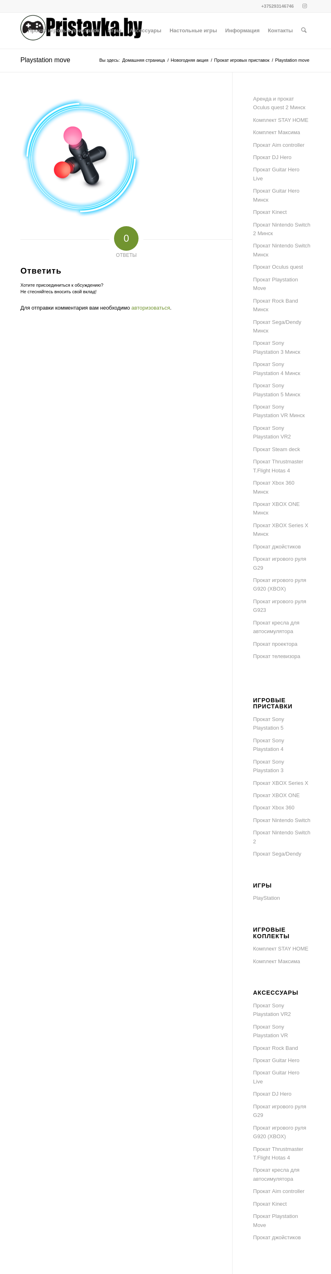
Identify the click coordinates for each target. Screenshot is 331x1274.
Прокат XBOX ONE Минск (276, 508)
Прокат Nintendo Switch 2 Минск (281, 229)
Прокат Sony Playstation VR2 (272, 432)
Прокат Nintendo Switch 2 (281, 836)
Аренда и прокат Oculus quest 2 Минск (279, 103)
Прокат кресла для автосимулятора (276, 627)
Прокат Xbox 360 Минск (273, 487)
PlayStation (266, 898)
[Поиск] (304, 31)
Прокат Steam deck (276, 449)
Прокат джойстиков (277, 547)
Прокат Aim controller (278, 145)
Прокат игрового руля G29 (279, 563)
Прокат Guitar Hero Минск (276, 195)
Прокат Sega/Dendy (277, 854)
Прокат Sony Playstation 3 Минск (276, 347)
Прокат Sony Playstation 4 (268, 744)
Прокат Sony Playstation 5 (268, 723)
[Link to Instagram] (304, 6)
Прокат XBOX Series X (280, 783)
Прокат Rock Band (275, 1048)
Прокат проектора (275, 644)
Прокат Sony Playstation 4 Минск (276, 368)
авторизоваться (151, 308)
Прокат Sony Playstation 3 (268, 766)
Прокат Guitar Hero (276, 1060)
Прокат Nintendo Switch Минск (281, 250)
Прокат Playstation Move (275, 283)
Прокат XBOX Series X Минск (280, 529)
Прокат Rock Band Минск (275, 305)
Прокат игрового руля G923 (279, 605)
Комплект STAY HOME (280, 120)
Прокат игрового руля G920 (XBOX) (279, 584)
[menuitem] (63, 31)
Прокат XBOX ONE (276, 795)
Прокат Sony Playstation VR (270, 1031)
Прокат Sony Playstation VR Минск (278, 411)
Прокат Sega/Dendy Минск (277, 326)
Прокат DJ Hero (272, 157)
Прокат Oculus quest (278, 267)
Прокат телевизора (276, 656)
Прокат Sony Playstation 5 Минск (276, 389)
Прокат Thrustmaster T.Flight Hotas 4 (278, 465)
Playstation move (45, 59)
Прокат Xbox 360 (273, 807)
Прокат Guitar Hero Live (276, 173)
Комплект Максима (276, 132)
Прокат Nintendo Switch (281, 820)
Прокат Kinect (269, 212)
